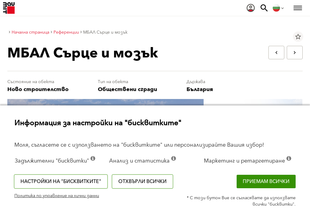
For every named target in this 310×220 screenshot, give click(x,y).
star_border (298, 36)
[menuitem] (250, 8)
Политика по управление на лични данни (56, 196)
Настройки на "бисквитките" (60, 181)
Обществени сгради (127, 89)
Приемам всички (266, 181)
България (199, 89)
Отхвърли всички (142, 181)
